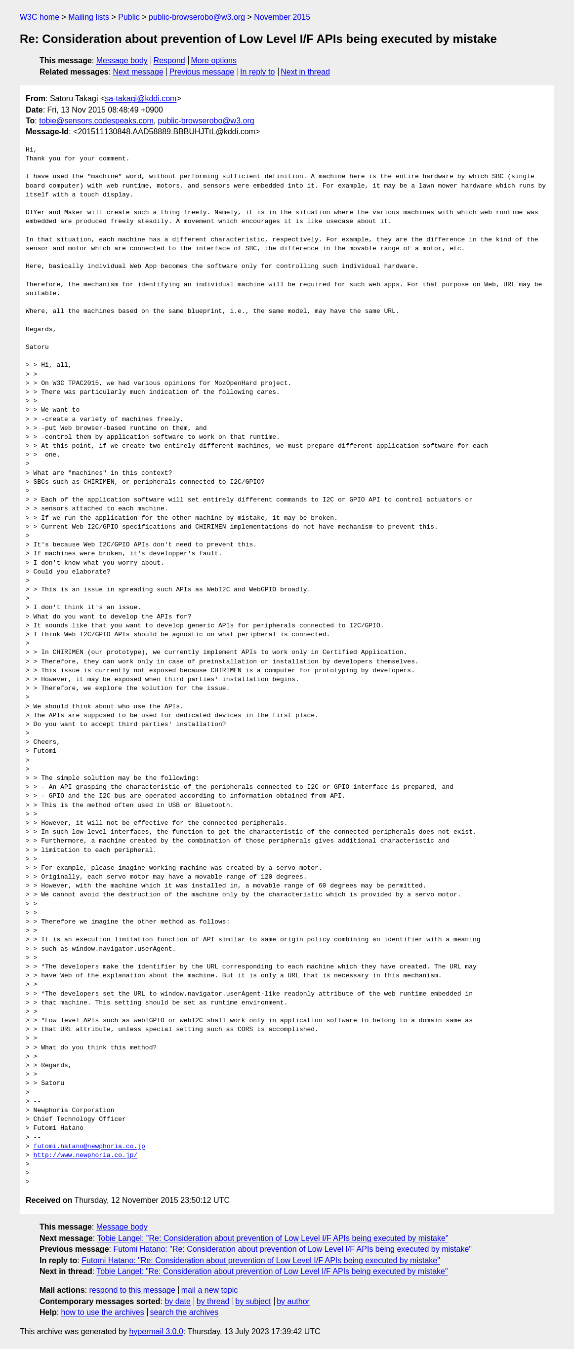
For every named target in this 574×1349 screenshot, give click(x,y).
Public (129, 17)
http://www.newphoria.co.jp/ (86, 1155)
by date (177, 1301)
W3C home (39, 17)
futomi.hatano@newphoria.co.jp (89, 1146)
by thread (213, 1301)
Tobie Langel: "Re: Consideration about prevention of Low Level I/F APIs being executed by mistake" (272, 1238)
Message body (122, 60)
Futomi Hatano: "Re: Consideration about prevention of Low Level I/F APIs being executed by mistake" (292, 1249)
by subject (253, 1301)
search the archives (184, 1312)
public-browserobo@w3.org (197, 17)
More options (214, 60)
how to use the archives (102, 1312)
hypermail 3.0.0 (156, 1331)
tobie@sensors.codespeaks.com (96, 120)
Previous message (202, 72)
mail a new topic (209, 1290)
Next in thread (305, 72)
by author (293, 1301)
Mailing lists (88, 17)
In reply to (257, 72)
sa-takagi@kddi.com (140, 98)
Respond (169, 60)
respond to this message (132, 1290)
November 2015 (282, 17)
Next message (138, 72)
